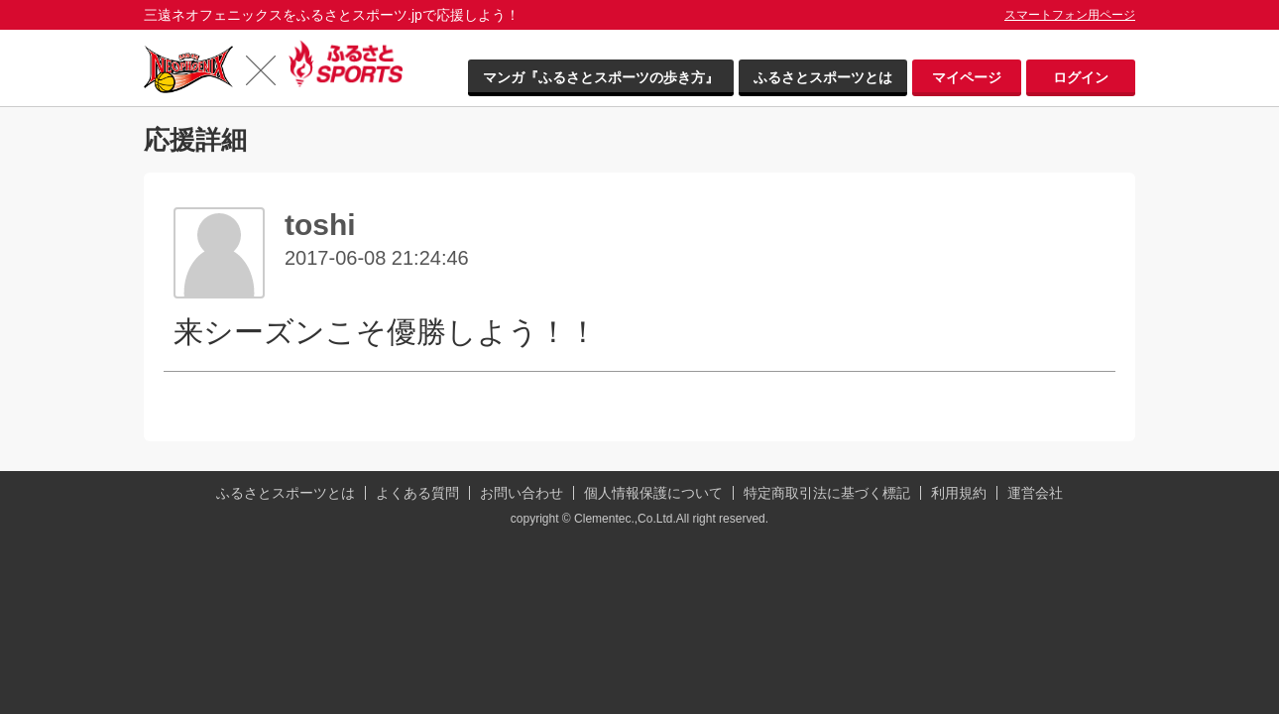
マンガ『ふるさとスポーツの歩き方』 (601, 77)
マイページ (966, 77)
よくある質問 (417, 493)
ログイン (1080, 77)
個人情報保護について (653, 493)
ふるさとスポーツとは (823, 77)
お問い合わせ (521, 493)
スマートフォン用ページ (1069, 15)
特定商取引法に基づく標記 (827, 493)
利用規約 (959, 493)
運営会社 (1035, 493)
